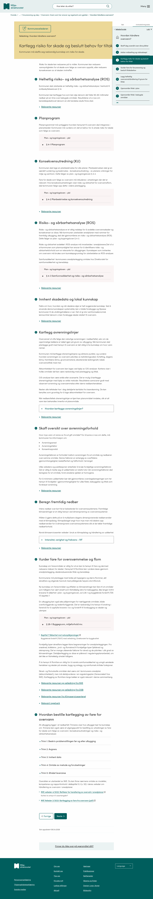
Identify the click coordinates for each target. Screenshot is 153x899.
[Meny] (145, 6)
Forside (13, 15)
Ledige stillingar (60, 885)
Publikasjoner (88, 871)
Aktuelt (56, 890)
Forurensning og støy (30, 15)
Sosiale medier (20, 889)
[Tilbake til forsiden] (13, 6)
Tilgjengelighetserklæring (24, 884)
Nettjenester (88, 876)
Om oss (57, 866)
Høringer (86, 866)
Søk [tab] (122, 25)
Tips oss (57, 876)
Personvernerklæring (22, 880)
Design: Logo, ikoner (91, 885)
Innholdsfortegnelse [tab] (143, 25)
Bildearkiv (87, 890)
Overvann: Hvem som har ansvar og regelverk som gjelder (64, 15)
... (19, 15)
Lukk (149, 29)
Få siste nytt (58, 881)
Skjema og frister (90, 881)
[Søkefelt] (82, 6)
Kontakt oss (58, 871)
